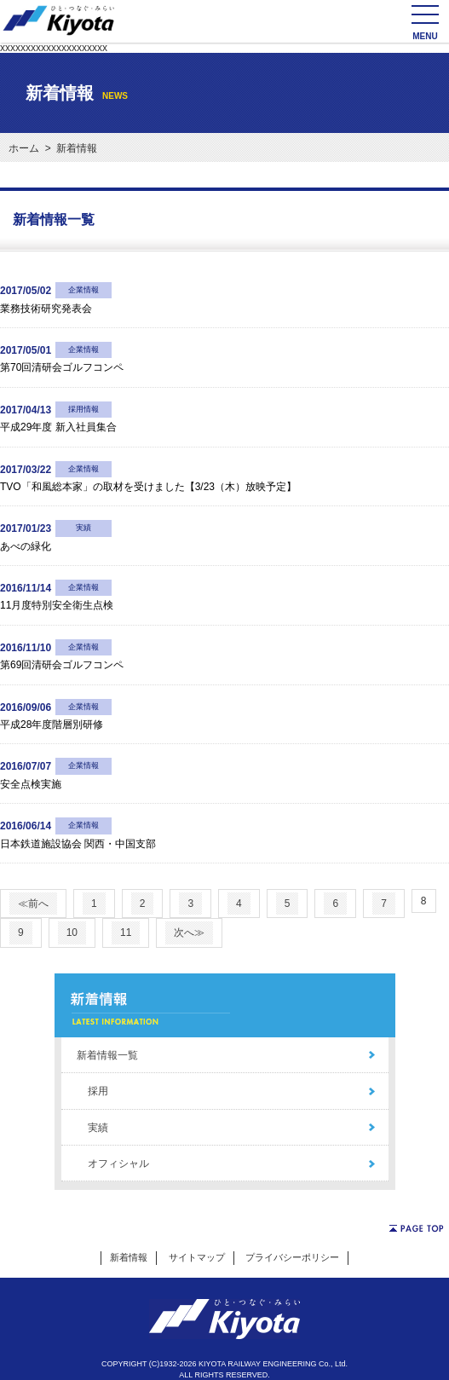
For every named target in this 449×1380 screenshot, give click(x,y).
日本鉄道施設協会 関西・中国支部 (78, 844)
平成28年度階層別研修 (51, 724)
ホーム (24, 148)
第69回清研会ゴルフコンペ (62, 665)
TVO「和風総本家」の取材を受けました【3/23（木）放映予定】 (148, 487)
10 (72, 932)
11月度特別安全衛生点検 (56, 605)
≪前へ (33, 903)
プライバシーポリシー (292, 1257)
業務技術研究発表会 (46, 309)
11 (125, 932)
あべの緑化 (25, 546)
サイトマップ (197, 1257)
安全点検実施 (30, 784)
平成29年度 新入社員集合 (58, 427)
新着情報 (128, 1257)
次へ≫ (189, 932)
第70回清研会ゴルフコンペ (62, 367)
